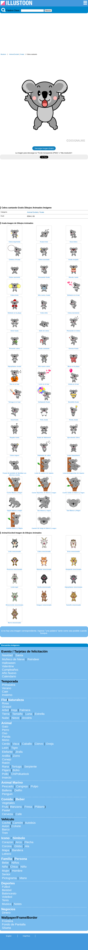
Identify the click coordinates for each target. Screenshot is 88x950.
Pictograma (9, 878)
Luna (28, 713)
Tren (5, 832)
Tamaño (17, 713)
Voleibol (7, 896)
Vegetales (8, 803)
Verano (6, 688)
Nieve (15, 717)
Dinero (6, 912)
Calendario (9, 676)
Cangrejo (22, 786)
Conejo (6, 759)
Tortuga (17, 766)
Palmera (24, 710)
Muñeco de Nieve (13, 659)
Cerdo (6, 743)
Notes (18, 904)
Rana (5, 766)
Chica (14, 866)
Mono (5, 740)
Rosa (5, 703)
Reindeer (33, 659)
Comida (7, 799)
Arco (19, 842)
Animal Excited (14, 54)
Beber (20, 799)
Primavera (8, 684)
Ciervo (39, 743)
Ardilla (6, 755)
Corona (6, 846)
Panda (6, 736)
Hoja (14, 710)
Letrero (6, 853)
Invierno (7, 695)
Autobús (30, 822)
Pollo (5, 774)
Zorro (16, 755)
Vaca (16, 743)
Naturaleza (16, 700)
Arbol (5, 710)
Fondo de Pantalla (14, 924)
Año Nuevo (9, 673)
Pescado (7, 786)
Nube (5, 717)
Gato (5, 726)
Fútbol (6, 886)
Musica (6, 904)
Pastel (6, 810)
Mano (23, 878)
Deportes (8, 883)
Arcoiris (27, 717)
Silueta (6, 927)
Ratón (6, 762)
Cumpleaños (10, 669)
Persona (21, 859)
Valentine (8, 666)
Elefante (7, 751)
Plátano (40, 806)
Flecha (29, 842)
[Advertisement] (44, 34)
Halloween (9, 663)
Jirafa (19, 751)
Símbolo (19, 838)
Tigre (14, 747)
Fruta (5, 806)
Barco (6, 829)
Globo (18, 846)
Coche (6, 822)
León (5, 747)
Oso (4, 733)
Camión (18, 822)
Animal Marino (12, 782)
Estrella (40, 713)
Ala (27, 846)
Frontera (7, 921)
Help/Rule (26, 936)
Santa (19, 655)
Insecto (6, 777)
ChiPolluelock (20, 774)
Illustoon (3, 54)
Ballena (7, 790)
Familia (6, 859)
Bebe (5, 862)
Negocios (8, 909)
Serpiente (30, 766)
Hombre (17, 870)
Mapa (5, 850)
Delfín (18, 790)
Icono (5, 838)
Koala (22, 54)
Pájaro (6, 770)
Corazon (7, 842)
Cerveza (7, 814)
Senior (6, 874)
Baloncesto (9, 893)
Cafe (19, 814)
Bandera (17, 850)
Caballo (27, 743)
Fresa (28, 806)
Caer (5, 691)
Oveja (50, 743)
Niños (15, 862)
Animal (6, 723)
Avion (5, 826)
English (9, 936)
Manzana (16, 806)
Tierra (5, 713)
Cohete (16, 826)
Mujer (5, 870)
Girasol (6, 706)
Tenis (5, 900)
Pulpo (34, 786)
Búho (16, 770)
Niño (5, 866)
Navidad (7, 655)
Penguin (7, 794)
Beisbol (6, 890)
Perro (5, 730)
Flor (4, 700)
